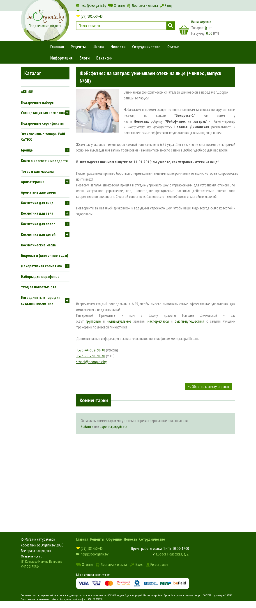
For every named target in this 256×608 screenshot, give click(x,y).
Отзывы (119, 5)
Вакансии (104, 58)
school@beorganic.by (91, 361)
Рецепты (78, 47)
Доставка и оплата (144, 5)
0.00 (209, 33)
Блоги (84, 58)
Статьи (173, 47)
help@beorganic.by (93, 5)
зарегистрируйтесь (113, 426)
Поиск (170, 25)
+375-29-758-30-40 (90, 355)
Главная (57, 47)
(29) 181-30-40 (92, 16)
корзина (184, 29)
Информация (61, 58)
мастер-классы (158, 321)
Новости (118, 47)
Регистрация (159, 564)
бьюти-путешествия (189, 321)
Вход (168, 5)
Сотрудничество (146, 47)
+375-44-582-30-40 (90, 350)
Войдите (87, 426)
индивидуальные (119, 321)
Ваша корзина (201, 21)
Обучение (114, 539)
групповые (93, 321)
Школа (98, 47)
